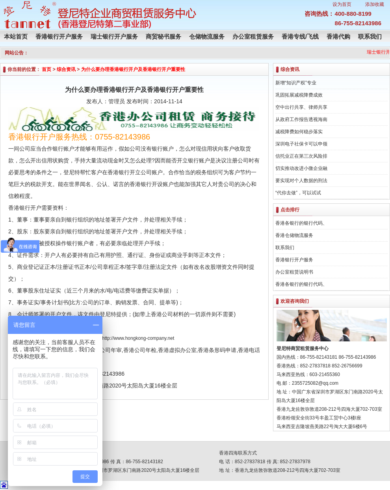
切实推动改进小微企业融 (301, 168)
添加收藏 (374, 4)
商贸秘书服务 (163, 36)
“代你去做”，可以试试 (298, 193)
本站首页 (16, 36)
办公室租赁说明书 (294, 272)
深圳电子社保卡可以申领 (301, 144)
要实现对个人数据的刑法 (301, 180)
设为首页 (341, 4)
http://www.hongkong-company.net (138, 338)
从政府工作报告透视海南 (301, 119)
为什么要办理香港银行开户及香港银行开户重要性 (133, 69)
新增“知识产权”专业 (295, 83)
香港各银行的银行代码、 (301, 223)
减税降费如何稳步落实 (299, 131)
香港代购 (338, 36)
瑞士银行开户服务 (114, 36)
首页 (46, 69)
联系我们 (370, 36)
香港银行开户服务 (59, 36)
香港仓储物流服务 (294, 235)
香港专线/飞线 (300, 36)
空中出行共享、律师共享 (301, 107)
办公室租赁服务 (253, 36)
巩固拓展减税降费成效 (299, 95)
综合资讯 (66, 69)
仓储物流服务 (207, 36)
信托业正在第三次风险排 (301, 156)
